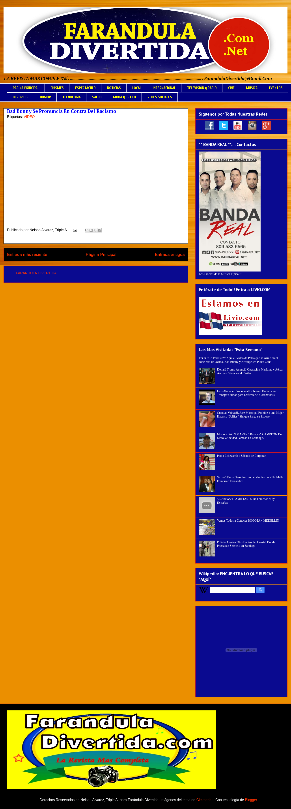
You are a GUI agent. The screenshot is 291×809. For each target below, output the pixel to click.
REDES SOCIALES (159, 97)
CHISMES (57, 88)
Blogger (251, 800)
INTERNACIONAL (164, 88)
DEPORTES (20, 97)
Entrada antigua (170, 254)
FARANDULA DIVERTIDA (36, 273)
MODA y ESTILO (124, 97)
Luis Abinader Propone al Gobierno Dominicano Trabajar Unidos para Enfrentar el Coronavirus (247, 393)
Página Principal (101, 254)
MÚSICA (251, 88)
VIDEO (29, 117)
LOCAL (136, 88)
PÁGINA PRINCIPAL (26, 88)
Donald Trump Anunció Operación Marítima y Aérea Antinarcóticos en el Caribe (250, 371)
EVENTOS (276, 88)
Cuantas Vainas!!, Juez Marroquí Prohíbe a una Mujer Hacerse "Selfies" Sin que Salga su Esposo (250, 414)
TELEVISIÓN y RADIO (202, 88)
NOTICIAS (114, 88)
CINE (231, 88)
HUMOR (45, 97)
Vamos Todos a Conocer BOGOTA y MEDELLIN (248, 520)
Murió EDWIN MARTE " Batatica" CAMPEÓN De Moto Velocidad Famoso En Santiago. (249, 436)
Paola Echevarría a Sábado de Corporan (241, 455)
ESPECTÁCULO (85, 88)
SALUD (97, 97)
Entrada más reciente (27, 254)
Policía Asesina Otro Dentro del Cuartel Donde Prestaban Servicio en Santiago (246, 544)
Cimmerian (204, 800)
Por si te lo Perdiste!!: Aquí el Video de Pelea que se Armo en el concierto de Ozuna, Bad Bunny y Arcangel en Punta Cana (238, 359)
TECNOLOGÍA (71, 97)
